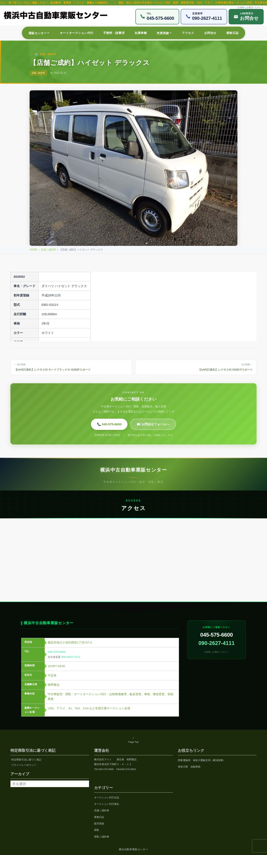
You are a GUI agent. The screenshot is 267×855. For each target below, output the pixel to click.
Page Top (133, 739)
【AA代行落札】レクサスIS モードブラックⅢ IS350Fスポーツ (71, 367)
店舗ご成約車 (48, 249)
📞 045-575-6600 (109, 424)
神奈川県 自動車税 (189, 766)
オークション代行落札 (106, 804)
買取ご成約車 (101, 836)
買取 (96, 830)
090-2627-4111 (70, 660)
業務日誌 (99, 817)
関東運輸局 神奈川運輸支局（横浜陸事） (201, 760)
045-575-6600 (56, 655)
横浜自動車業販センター (133, 849)
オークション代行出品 (106, 797)
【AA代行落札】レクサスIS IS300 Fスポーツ (196, 367)
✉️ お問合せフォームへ (153, 424)
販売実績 (99, 823)
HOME (33, 249)
